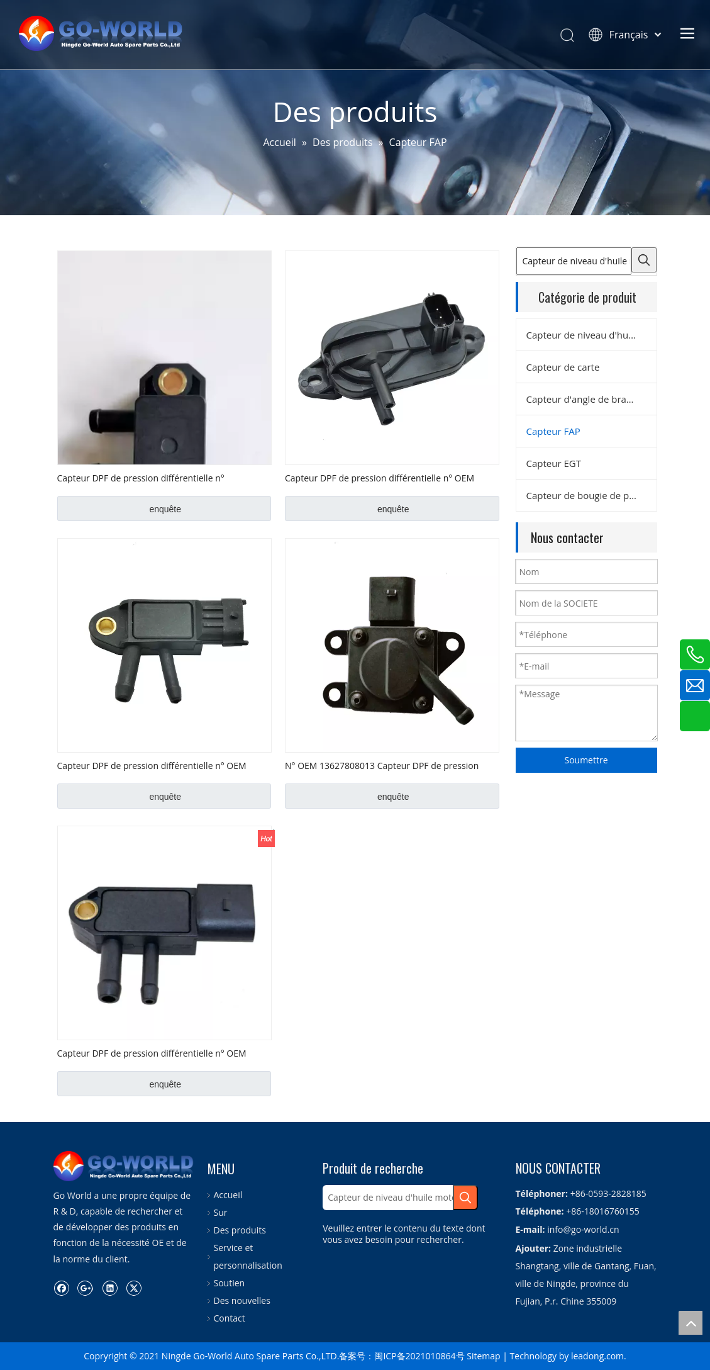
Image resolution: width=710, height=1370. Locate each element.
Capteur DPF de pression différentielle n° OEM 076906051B (152, 1052)
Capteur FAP (553, 431)
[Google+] (85, 1277)
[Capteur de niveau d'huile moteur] (573, 261)
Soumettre (585, 760)
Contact (229, 1318)
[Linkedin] (110, 1277)
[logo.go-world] (63, 1161)
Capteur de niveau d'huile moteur (591, 334)
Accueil (228, 1195)
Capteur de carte (563, 367)
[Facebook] (61, 1277)
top (690, 1323)
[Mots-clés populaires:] (644, 259)
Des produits (240, 1230)
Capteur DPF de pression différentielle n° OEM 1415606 (379, 477)
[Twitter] (133, 1277)
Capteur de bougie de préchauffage (591, 495)
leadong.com (597, 1356)
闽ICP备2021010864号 (419, 1356)
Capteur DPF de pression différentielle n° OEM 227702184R (152, 765)
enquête (165, 509)
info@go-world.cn (583, 1229)
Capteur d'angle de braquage (590, 399)
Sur (221, 1212)
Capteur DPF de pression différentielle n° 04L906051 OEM (141, 477)
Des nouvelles (242, 1300)
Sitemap (483, 1356)
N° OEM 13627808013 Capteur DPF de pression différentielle (382, 765)
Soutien (229, 1283)
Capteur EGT (553, 463)
